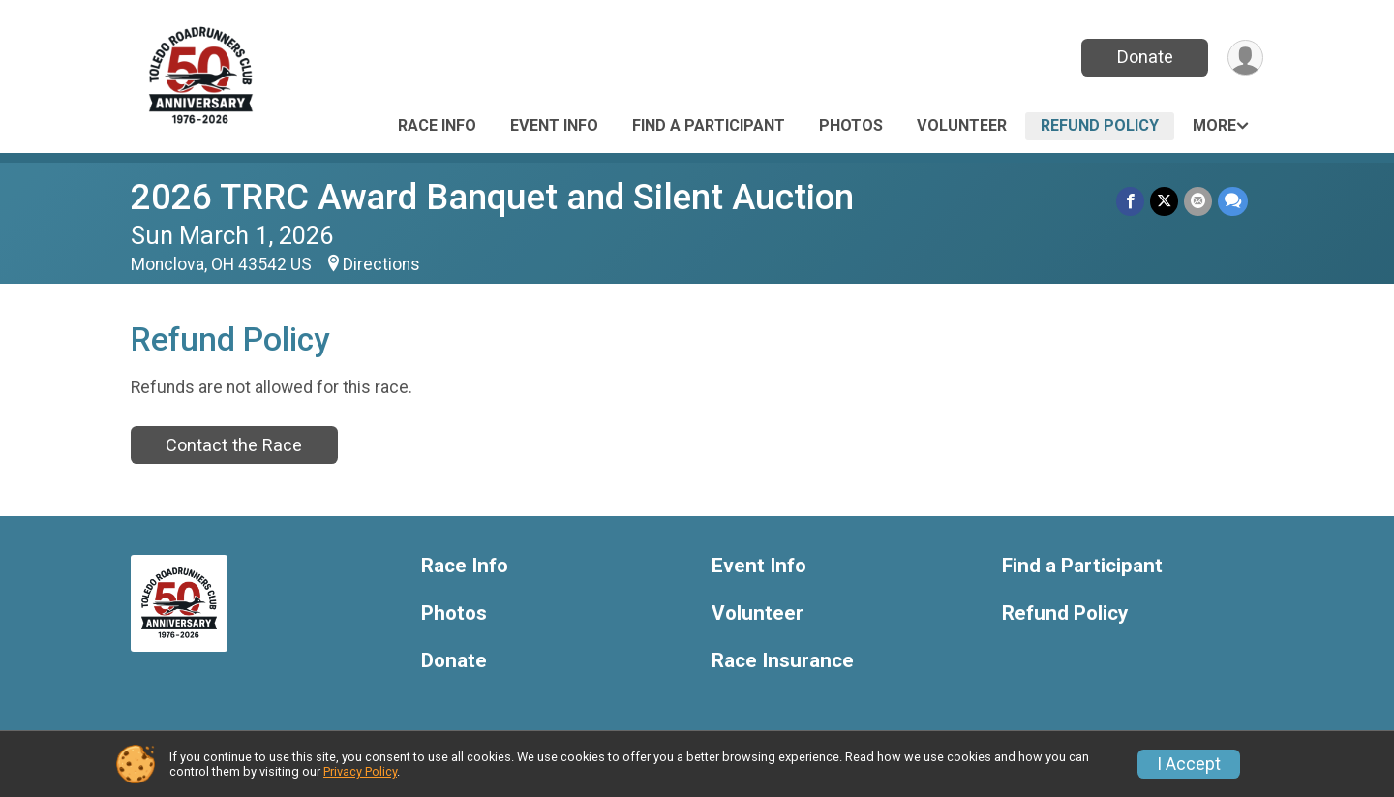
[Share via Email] (1198, 201)
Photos (851, 125)
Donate (1145, 56)
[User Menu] (1245, 58)
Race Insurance (783, 661)
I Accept (1189, 764)
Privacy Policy (360, 771)
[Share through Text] (1233, 201)
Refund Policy (1100, 125)
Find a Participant (708, 125)
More (1214, 125)
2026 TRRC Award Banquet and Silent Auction (492, 197)
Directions (381, 264)
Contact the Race (234, 445)
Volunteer (962, 125)
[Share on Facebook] (1130, 201)
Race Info (437, 125)
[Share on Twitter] (1164, 201)
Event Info (554, 125)
